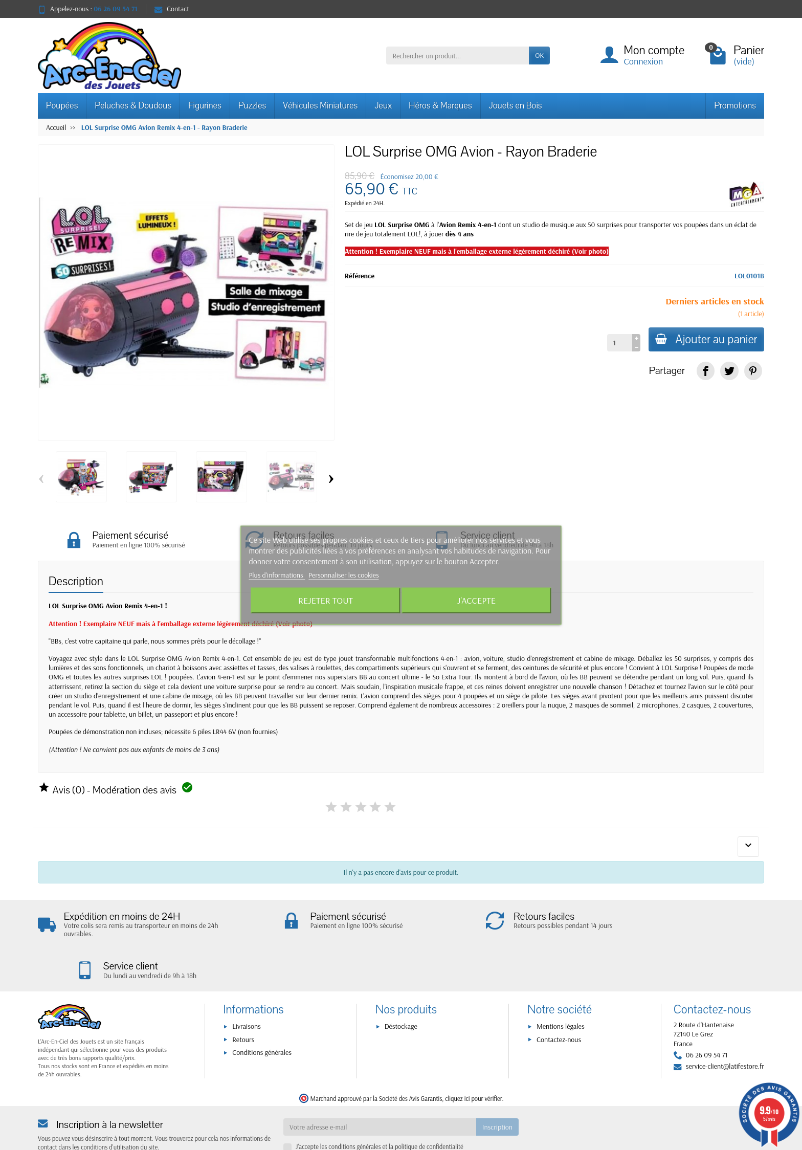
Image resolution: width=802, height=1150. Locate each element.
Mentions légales (561, 987)
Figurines (204, 106)
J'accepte (476, 600)
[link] (706, 371)
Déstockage (401, 987)
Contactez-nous (559, 1000)
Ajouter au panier (705, 339)
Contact (171, 8)
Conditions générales (262, 1013)
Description (76, 583)
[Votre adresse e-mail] (379, 1087)
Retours (243, 1000)
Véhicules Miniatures (320, 106)
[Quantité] (617, 342)
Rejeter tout (325, 600)
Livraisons (246, 987)
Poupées (62, 106)
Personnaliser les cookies (343, 575)
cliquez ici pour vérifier (473, 1059)
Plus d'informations (277, 575)
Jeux (383, 106)
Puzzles (252, 106)
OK (539, 55)
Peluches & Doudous (133, 106)
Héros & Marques (440, 106)
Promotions (735, 106)
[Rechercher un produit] (457, 55)
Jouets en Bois (515, 106)
